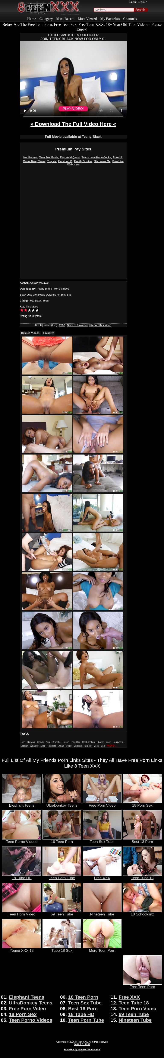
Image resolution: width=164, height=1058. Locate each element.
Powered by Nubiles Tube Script (82, 1049)
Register (142, 1)
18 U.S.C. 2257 (82, 1044)
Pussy (66, 742)
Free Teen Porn (142, 985)
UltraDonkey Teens (61, 803)
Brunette (57, 742)
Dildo (43, 746)
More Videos (61, 288)
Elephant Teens (21, 803)
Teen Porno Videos (21, 840)
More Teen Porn (102, 949)
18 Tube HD (21, 876)
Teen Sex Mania (48, 157)
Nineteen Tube (102, 912)
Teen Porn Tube (61, 876)
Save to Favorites (77, 325)
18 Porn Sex (142, 803)
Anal (48, 742)
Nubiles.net (30, 157)
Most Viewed (87, 18)
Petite (69, 746)
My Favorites (110, 18)
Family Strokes (83, 161)
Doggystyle (118, 742)
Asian (61, 746)
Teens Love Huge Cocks (96, 157)
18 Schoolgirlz (142, 912)
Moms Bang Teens (34, 161)
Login (132, 1)
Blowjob (31, 742)
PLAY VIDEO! (73, 109)
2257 (62, 325)
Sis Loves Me (102, 161)
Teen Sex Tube (102, 840)
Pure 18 (117, 157)
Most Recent (65, 18)
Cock (96, 746)
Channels (130, 18)
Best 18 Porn (142, 840)
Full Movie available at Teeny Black (73, 136)
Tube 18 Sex (61, 949)
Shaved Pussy (104, 742)
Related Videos (30, 333)
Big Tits (88, 746)
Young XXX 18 (21, 949)
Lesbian (24, 746)
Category (46, 18)
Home (31, 18)
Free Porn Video (102, 803)
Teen (45, 300)
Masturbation (88, 742)
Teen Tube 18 (142, 876)
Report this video (100, 325)
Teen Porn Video (21, 912)
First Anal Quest (70, 157)
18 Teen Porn (61, 840)
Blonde (40, 742)
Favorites (48, 333)
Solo (103, 746)
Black (38, 300)
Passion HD (65, 161)
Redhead (52, 746)
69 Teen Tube (61, 912)
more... (112, 745)
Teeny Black (44, 288)
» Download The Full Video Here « (73, 124)
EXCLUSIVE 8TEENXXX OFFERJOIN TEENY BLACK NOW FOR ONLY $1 (73, 37)
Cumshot (78, 746)
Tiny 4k (51, 161)
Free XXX (102, 876)
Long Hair (75, 742)
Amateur (34, 746)
